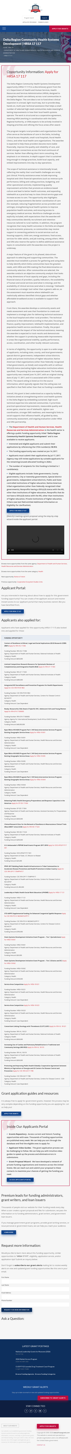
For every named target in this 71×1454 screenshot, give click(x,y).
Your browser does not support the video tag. (35, 540)
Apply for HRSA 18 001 (37, 732)
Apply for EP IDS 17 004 (20, 803)
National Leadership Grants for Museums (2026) (33, 1352)
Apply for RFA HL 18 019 (36, 1047)
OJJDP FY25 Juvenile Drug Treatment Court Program (35, 1367)
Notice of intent (19, 577)
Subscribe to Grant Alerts (52, 1398)
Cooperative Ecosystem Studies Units (30, 582)
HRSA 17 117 (8, 56)
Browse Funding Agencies (25, 1374)
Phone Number (6, 1300)
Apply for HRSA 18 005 (37, 756)
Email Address (6, 1293)
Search (44, 18)
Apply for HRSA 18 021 (31, 984)
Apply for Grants (60, 29)
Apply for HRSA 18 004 (37, 780)
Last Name (5, 1285)
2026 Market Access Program (26, 1359)
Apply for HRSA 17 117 (18, 510)
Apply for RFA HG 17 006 (17, 646)
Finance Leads (43, 22)
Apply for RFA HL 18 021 (58, 1026)
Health (10, 47)
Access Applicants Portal (20, 1179)
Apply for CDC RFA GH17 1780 (23, 1071)
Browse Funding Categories (45, 1374)
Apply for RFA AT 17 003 (47, 667)
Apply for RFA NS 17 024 (31, 827)
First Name (5, 1277)
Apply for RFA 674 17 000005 (14, 711)
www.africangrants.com (61, 1433)
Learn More (8, 1232)
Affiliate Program (29, 22)
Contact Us (41, 1445)
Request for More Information (16, 1310)
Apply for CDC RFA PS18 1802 (14, 688)
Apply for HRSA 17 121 (56, 892)
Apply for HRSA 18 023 (31, 1005)
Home (5, 47)
